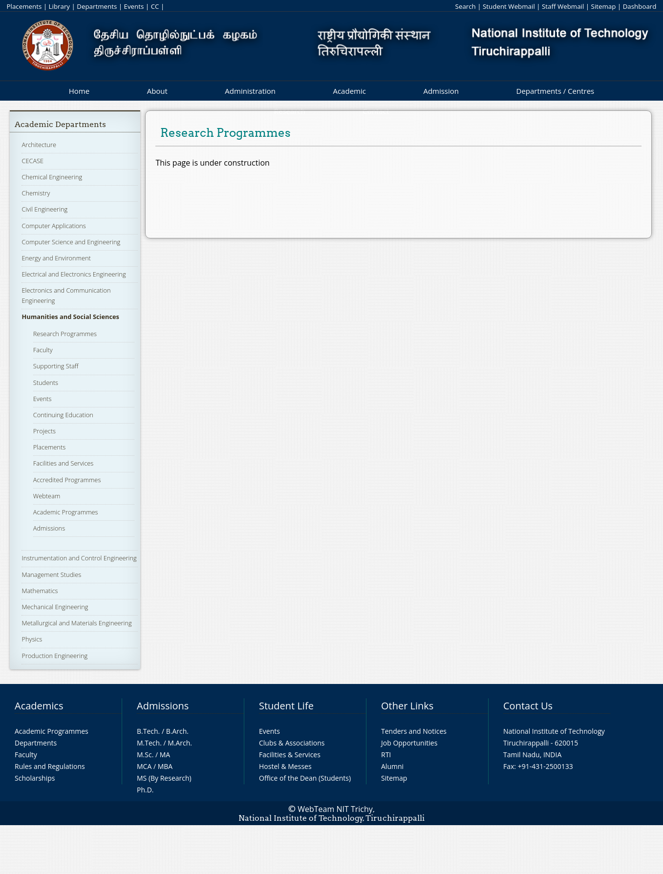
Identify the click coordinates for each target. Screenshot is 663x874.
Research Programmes (65, 333)
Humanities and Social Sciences (70, 316)
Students (45, 382)
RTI (386, 754)
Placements (24, 6)
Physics (31, 639)
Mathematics (39, 590)
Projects (44, 430)
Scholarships (35, 778)
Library (59, 6)
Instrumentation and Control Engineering (78, 558)
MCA (144, 766)
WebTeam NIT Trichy (335, 809)
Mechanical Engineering (54, 606)
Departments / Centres (555, 91)
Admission (441, 91)
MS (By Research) (164, 778)
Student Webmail (509, 6)
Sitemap (603, 6)
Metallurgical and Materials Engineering (76, 622)
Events (134, 6)
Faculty (43, 349)
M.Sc (144, 754)
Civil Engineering (44, 209)
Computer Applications (53, 225)
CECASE (32, 160)
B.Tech (147, 731)
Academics (39, 705)
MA (165, 754)
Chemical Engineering (51, 176)
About (157, 91)
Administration (250, 91)
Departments (97, 6)
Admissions (49, 528)
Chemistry (35, 193)
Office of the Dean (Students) (305, 778)
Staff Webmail (563, 6)
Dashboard (640, 6)
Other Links (407, 705)
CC (155, 6)
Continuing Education (63, 414)
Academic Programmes (65, 512)
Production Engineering (54, 655)
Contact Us (528, 705)
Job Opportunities (409, 742)
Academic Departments (60, 124)
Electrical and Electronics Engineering (73, 274)
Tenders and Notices (414, 731)
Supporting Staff (56, 366)
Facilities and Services (63, 463)
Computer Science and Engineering (70, 241)
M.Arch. (180, 742)
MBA (165, 766)
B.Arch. (177, 731)
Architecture (38, 144)
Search (465, 6)
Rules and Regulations (50, 766)
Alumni (392, 766)
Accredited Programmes (67, 479)
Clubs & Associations (292, 742)
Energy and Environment (55, 258)
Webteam (46, 495)
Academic (349, 91)
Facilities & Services (290, 754)
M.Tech (148, 742)
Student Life (286, 705)
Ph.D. (145, 789)
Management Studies (51, 574)
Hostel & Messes (285, 766)
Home (79, 91)
